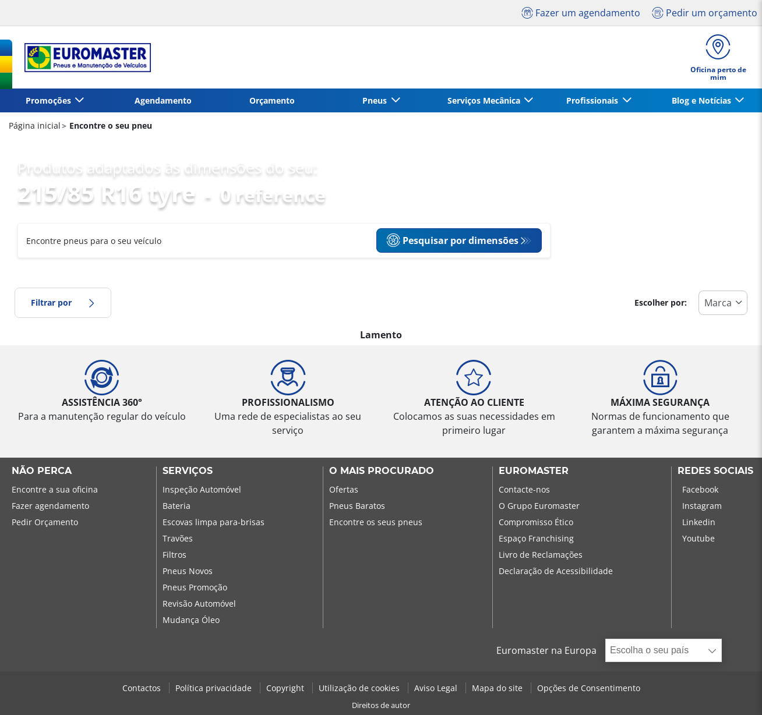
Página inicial (35, 125)
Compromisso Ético (536, 522)
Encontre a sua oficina (55, 489)
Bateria (176, 505)
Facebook (700, 489)
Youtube (698, 538)
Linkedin (698, 522)
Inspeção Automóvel (202, 489)
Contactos (142, 687)
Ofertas (343, 489)
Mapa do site (498, 687)
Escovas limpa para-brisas (213, 522)
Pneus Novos (188, 570)
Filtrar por (63, 302)
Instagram (702, 505)
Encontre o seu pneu (109, 125)
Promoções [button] (49, 100)
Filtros (174, 554)
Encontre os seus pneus (375, 522)
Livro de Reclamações (541, 554)
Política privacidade (214, 687)
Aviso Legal (437, 687)
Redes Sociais (715, 471)
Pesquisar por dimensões (452, 240)
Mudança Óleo (191, 619)
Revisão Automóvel (199, 603)
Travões (178, 538)
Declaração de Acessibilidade (556, 570)
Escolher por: (660, 302)
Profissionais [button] (593, 100)
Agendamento (163, 100)
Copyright (286, 687)
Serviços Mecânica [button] (485, 100)
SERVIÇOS (188, 471)
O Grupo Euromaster (539, 505)
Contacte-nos (524, 489)
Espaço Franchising (536, 538)
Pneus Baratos (357, 505)
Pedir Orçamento (45, 522)
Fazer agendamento (50, 505)
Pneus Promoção (195, 587)
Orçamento (272, 100)
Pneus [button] (375, 100)
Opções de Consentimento (588, 687)
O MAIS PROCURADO (381, 471)
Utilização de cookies (360, 687)
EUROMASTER (534, 471)
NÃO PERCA (42, 471)
